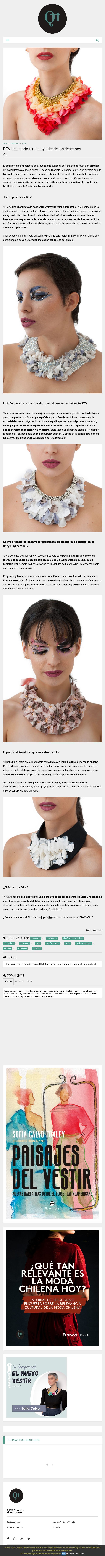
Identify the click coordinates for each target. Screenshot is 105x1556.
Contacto (56, 1527)
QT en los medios (15, 1527)
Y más (82, 1554)
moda (24, 143)
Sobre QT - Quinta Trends (63, 1522)
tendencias (15, 143)
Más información (72, 1554)
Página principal (13, 1522)
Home (5, 143)
